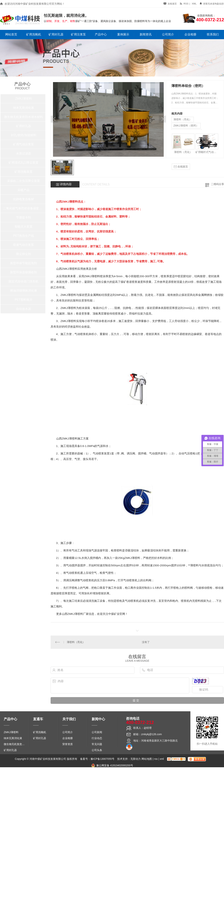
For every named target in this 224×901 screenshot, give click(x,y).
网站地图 (146, 758)
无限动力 (135, 758)
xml (194, 3)
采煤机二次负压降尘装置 (23, 180)
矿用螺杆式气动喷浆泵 (206, 152)
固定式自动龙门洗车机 (23, 281)
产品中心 (101, 34)
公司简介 (168, 34)
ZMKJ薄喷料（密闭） (186, 125)
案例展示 (123, 34)
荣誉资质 (67, 744)
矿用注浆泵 (78, 34)
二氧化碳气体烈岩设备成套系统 (23, 208)
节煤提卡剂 (23, 217)
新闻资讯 (146, 34)
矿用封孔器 (56, 34)
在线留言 (170, 3)
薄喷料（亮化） (182, 119)
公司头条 (97, 750)
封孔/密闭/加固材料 (23, 135)
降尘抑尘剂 (23, 254)
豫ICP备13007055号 (102, 758)
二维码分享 (217, 184)
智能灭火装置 (23, 226)
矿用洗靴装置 (23, 171)
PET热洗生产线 (23, 235)
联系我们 (213, 34)
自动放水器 (23, 308)
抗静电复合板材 (23, 199)
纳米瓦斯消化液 (23, 107)
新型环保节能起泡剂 (23, 263)
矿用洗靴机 (33, 34)
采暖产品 (23, 190)
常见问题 (97, 744)
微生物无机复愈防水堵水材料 (23, 116)
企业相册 (190, 34)
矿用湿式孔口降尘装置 (23, 162)
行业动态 (97, 738)
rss (184, 3)
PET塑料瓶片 (23, 299)
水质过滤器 (23, 153)
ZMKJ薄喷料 (23, 98)
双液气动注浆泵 (23, 244)
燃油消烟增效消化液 (23, 290)
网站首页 (11, 34)
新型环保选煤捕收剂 (23, 272)
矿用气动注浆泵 (23, 144)
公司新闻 (97, 732)
